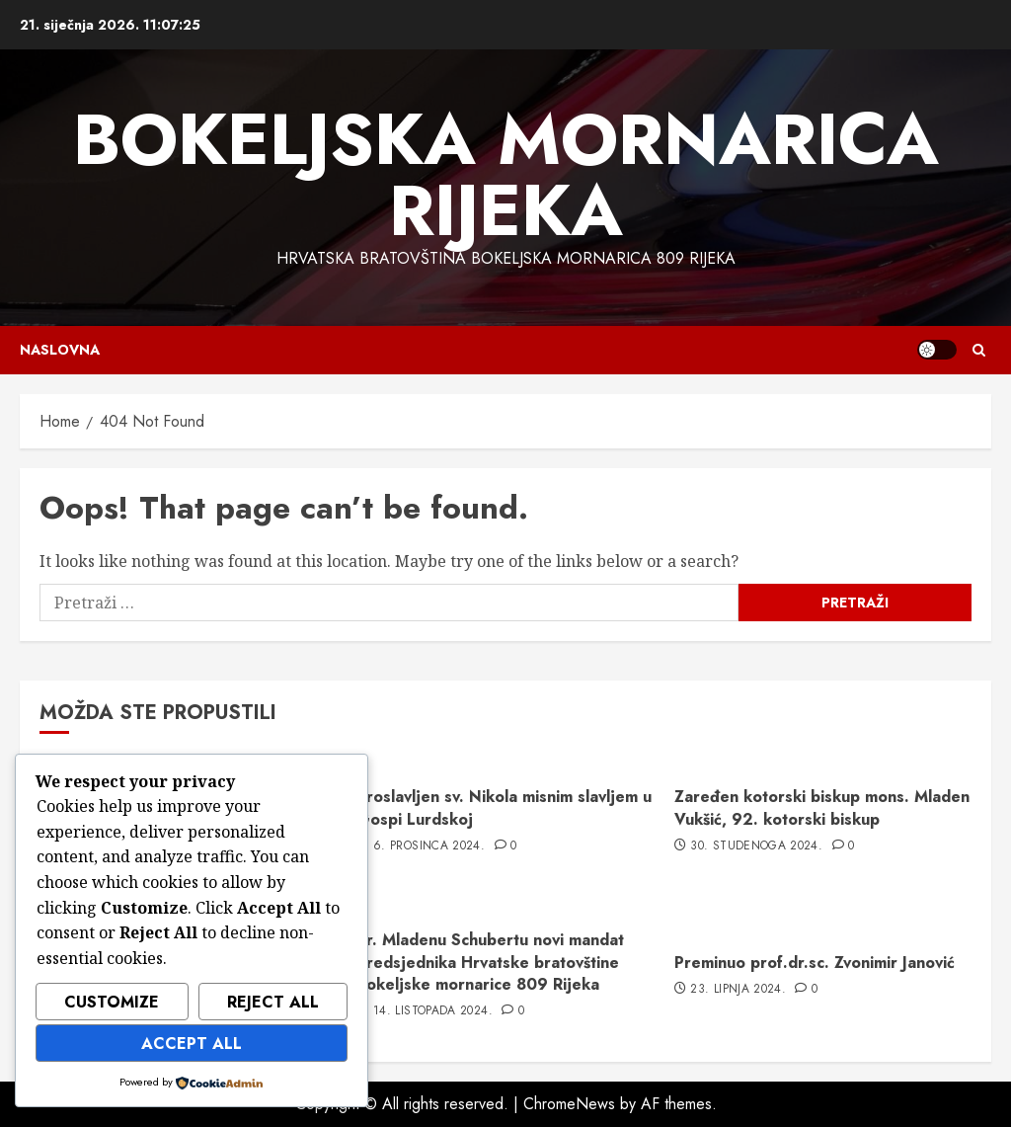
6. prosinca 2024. (429, 846)
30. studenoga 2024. (756, 846)
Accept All (191, 1043)
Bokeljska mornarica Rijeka (506, 175)
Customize (111, 1002)
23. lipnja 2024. (738, 990)
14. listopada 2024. (433, 1011)
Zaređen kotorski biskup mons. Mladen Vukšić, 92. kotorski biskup (822, 807)
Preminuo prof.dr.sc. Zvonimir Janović (814, 962)
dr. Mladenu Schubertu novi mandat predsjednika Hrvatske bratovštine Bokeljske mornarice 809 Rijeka (490, 962)
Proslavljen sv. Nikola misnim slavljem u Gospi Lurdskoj (504, 807)
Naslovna (60, 350)
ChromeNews (569, 1103)
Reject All (273, 1002)
